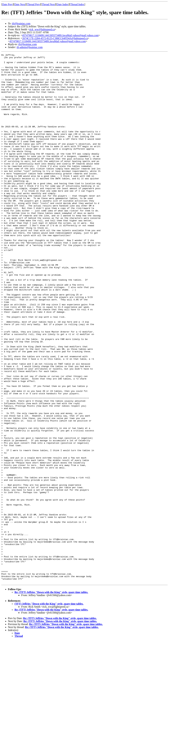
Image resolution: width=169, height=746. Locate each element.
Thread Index (77, 4)
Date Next (20, 4)
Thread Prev (33, 4)
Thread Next (48, 4)
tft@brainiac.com (21, 23)
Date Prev (7, 4)
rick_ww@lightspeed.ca (42, 29)
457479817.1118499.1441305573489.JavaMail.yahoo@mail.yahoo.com (60, 35)
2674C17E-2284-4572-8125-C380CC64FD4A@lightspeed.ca (55, 38)
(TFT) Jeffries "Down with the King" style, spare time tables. (49, 709)
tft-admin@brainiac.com (30, 47)
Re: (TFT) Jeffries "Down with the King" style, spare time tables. (51, 698)
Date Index (62, 4)
